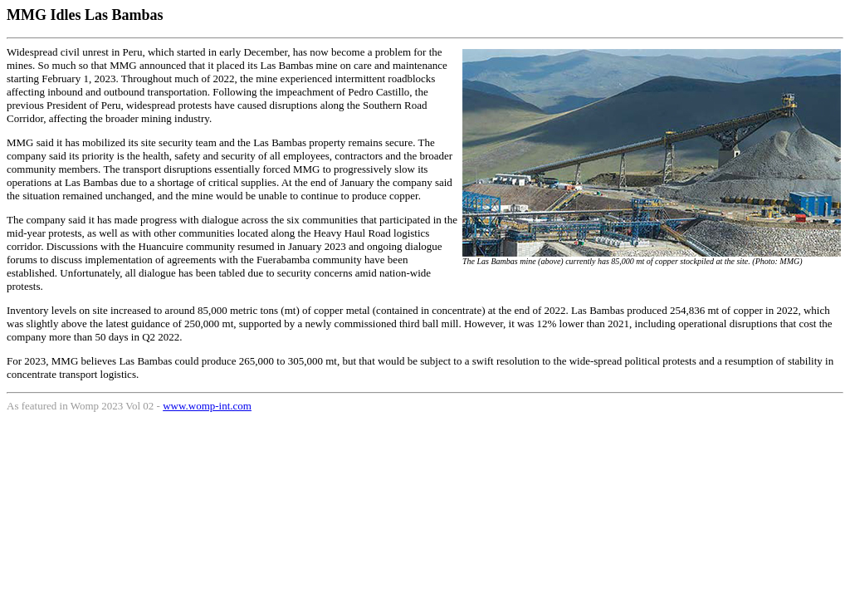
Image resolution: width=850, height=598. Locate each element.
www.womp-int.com (207, 405)
